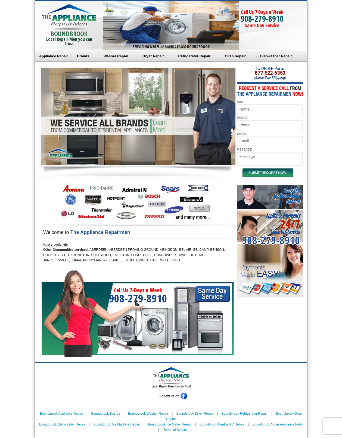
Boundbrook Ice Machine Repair (116, 424)
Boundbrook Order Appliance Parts (277, 424)
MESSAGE (244, 149)
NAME (241, 102)
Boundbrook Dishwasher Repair (62, 424)
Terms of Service (175, 430)
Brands (83, 56)
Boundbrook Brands (105, 413)
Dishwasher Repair (276, 56)
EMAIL (241, 133)
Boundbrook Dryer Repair (194, 413)
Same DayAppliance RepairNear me (286, 196)
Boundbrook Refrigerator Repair (245, 413)
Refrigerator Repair (194, 56)
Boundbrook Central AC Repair (222, 424)
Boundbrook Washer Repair (148, 413)
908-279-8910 (262, 18)
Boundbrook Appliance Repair (61, 413)
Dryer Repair (153, 56)
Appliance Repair (53, 56)
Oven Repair (235, 56)
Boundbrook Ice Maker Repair (169, 424)
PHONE (242, 117)
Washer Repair (116, 56)
